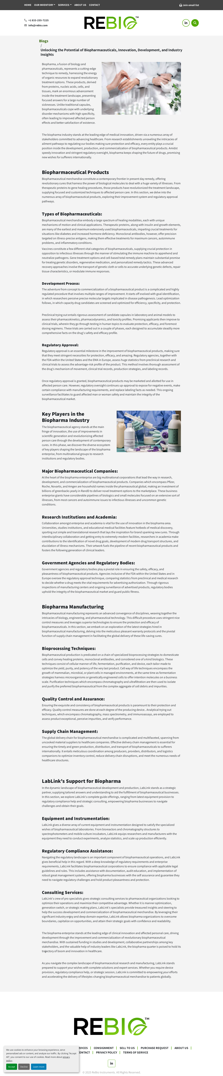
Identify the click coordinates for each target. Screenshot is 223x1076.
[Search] (195, 23)
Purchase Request (155, 1048)
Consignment (104, 1048)
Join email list (191, 5)
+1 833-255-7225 (38, 20)
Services (63, 5)
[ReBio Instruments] (111, 1026)
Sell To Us (127, 1048)
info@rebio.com (38, 25)
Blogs (43, 40)
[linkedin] (186, 23)
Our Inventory (43, 5)
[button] (44, 5)
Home (27, 5)
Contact (94, 5)
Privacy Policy (106, 1052)
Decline (24, 1066)
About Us (80, 5)
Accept (11, 1066)
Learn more (38, 1066)
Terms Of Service (135, 1052)
